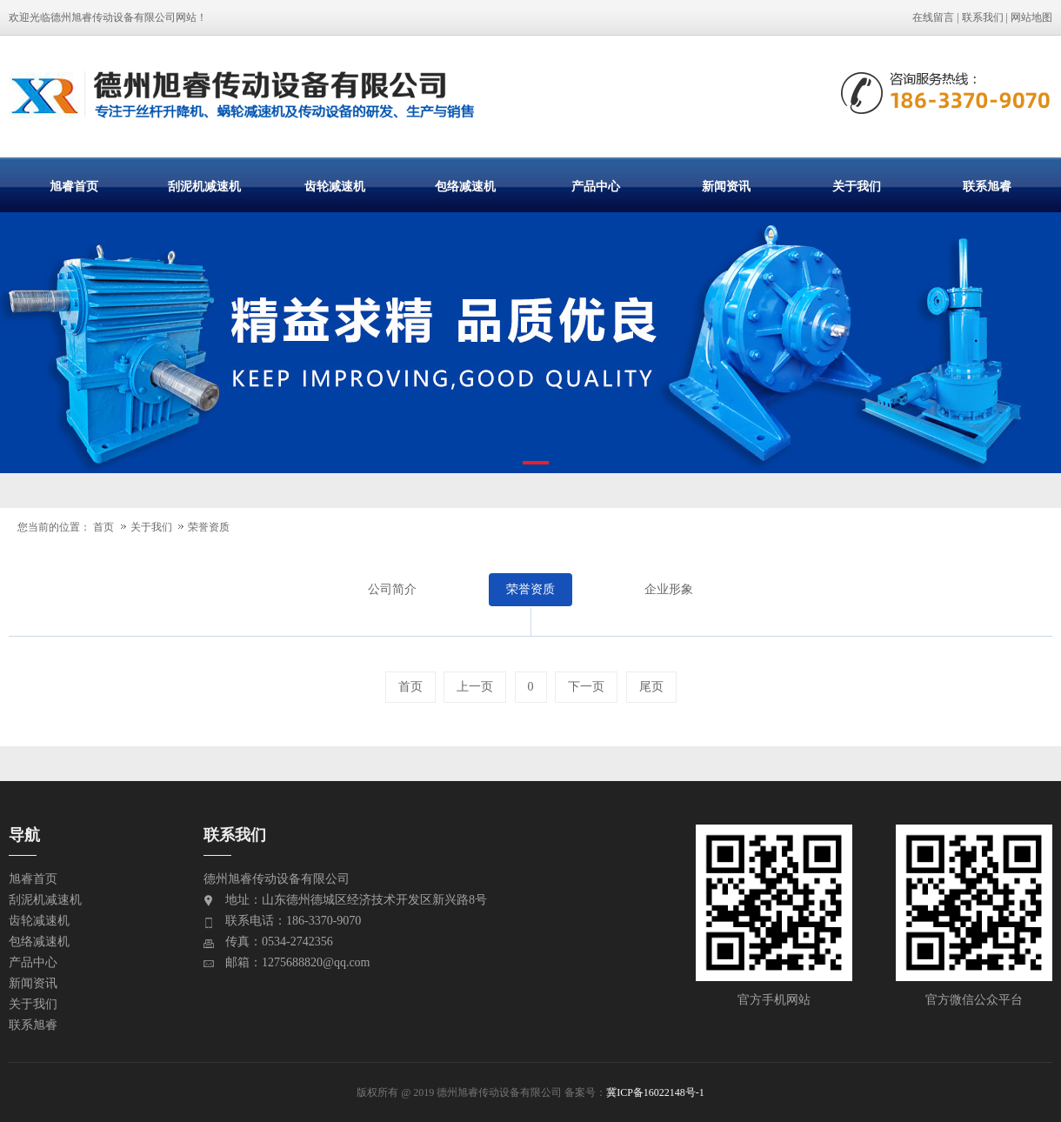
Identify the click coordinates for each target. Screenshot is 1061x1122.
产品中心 (595, 186)
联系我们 (983, 17)
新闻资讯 (726, 186)
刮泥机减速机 (204, 186)
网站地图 (1031, 17)
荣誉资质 (209, 527)
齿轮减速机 (334, 186)
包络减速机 (465, 186)
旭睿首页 (74, 186)
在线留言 (933, 17)
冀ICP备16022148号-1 (655, 1092)
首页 (103, 527)
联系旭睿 (987, 186)
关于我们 (856, 186)
